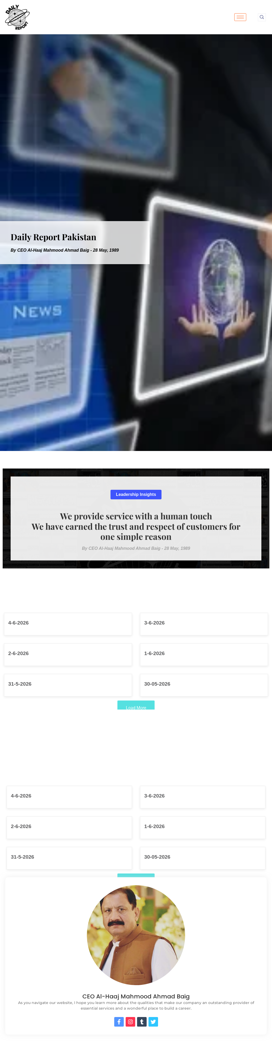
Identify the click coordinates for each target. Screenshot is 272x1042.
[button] (135, 495)
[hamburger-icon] (240, 17)
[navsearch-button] (262, 17)
